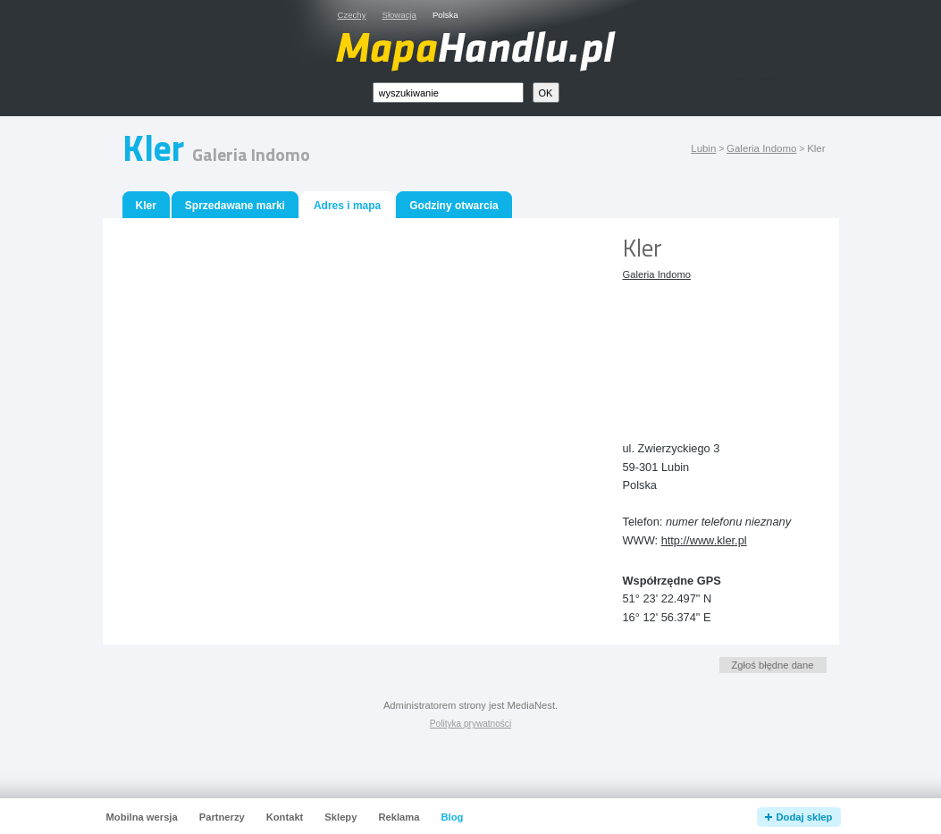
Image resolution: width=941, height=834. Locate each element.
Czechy (352, 15)
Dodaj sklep (805, 817)
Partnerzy (222, 817)
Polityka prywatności (470, 724)
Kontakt (285, 817)
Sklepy (340, 817)
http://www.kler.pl (704, 540)
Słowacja (399, 15)
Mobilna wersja (142, 817)
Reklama (398, 817)
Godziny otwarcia (453, 205)
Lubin (703, 148)
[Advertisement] (703, 347)
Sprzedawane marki (235, 205)
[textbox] (448, 92)
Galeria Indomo (761, 148)
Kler (146, 205)
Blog (452, 817)
